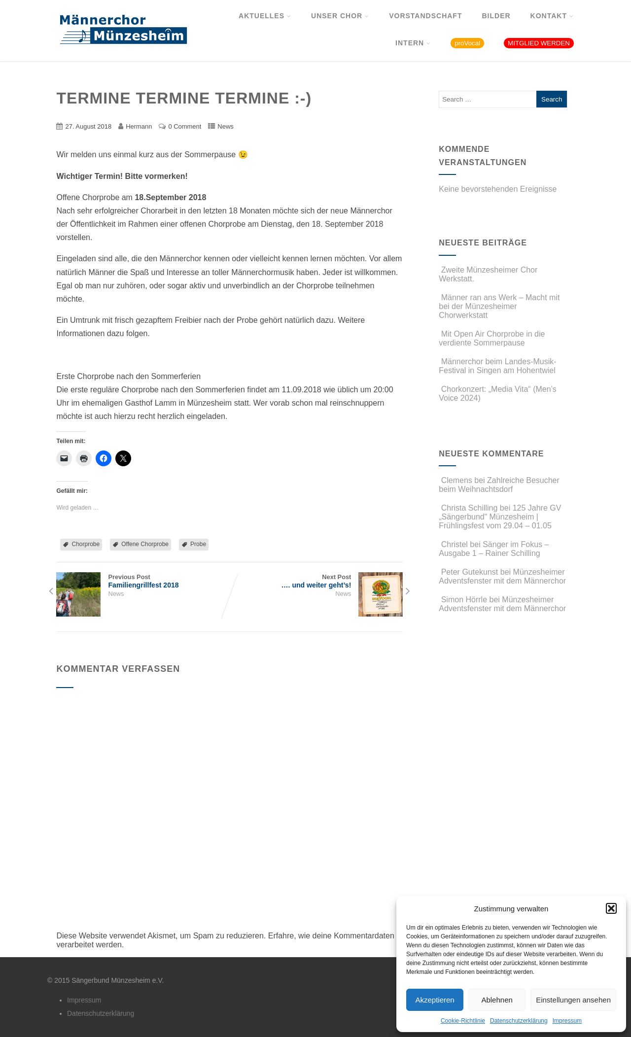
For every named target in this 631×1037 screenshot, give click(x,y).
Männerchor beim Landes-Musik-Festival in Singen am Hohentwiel (497, 366)
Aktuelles (265, 16)
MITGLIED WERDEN (539, 43)
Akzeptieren (434, 1000)
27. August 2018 (88, 126)
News (225, 126)
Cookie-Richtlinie (463, 1020)
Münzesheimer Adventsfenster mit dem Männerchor (502, 576)
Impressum (567, 1020)
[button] (611, 908)
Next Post (316, 581)
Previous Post (142, 581)
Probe (198, 544)
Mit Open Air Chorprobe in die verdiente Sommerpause (492, 338)
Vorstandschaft (425, 16)
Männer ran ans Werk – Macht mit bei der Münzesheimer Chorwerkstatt (499, 306)
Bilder (496, 16)
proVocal (467, 43)
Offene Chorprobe (145, 544)
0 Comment (184, 126)
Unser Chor (340, 16)
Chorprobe (85, 544)
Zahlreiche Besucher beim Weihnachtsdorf (499, 484)
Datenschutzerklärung (519, 1020)
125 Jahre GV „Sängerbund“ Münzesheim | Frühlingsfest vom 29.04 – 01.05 (500, 517)
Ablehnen (496, 1000)
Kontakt (552, 16)
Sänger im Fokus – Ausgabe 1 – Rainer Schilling (494, 548)
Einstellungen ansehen (573, 1000)
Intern (413, 43)
